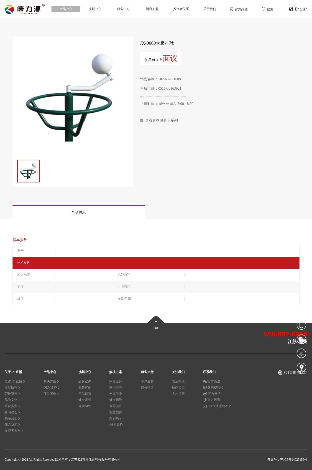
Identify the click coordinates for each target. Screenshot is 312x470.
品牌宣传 (84, 381)
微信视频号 (213, 388)
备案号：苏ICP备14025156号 (287, 459)
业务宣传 (84, 387)
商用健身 (115, 387)
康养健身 (115, 406)
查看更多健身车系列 (159, 120)
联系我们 (12, 418)
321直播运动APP (217, 406)
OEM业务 (51, 387)
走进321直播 (15, 381)
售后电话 (178, 381)
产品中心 (65, 9)
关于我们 (209, 9)
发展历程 (12, 387)
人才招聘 (178, 393)
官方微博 (212, 394)
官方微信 (211, 381)
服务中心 (123, 9)
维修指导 (147, 387)
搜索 (267, 9)
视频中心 (94, 9)
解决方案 (51, 381)
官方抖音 (211, 400)
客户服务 (147, 381)
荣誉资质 (12, 393)
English (298, 9)
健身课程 (84, 400)
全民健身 (115, 393)
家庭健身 (115, 381)
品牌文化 (12, 400)
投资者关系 (181, 9)
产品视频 (84, 393)
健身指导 (115, 400)
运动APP (84, 406)
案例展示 (115, 418)
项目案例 (51, 393)
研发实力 (12, 406)
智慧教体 (115, 412)
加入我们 (12, 424)
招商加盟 (152, 9)
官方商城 (238, 9)
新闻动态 (12, 412)
